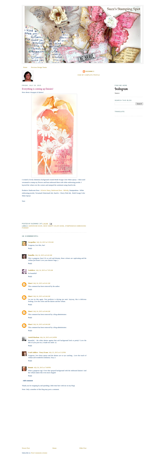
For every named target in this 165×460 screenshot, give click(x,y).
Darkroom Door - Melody (60, 190)
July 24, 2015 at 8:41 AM (41, 283)
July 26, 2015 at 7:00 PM (42, 367)
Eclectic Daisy (46, 190)
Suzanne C (89, 71)
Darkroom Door (35, 226)
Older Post (82, 448)
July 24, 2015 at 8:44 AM (41, 296)
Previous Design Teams (39, 67)
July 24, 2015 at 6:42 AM (43, 255)
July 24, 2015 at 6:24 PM (48, 337)
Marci (30, 283)
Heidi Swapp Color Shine (53, 226)
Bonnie (30, 367)
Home (25, 67)
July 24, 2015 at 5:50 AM (44, 242)
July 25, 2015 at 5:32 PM (57, 352)
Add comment (28, 381)
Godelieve (31, 270)
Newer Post (26, 448)
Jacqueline (32, 242)
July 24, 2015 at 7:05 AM (44, 270)
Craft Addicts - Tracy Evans (38, 352)
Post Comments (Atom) (39, 453)
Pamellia (31, 255)
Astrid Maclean (33, 337)
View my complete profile (88, 75)
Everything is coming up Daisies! (37, 89)
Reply (30, 248)
